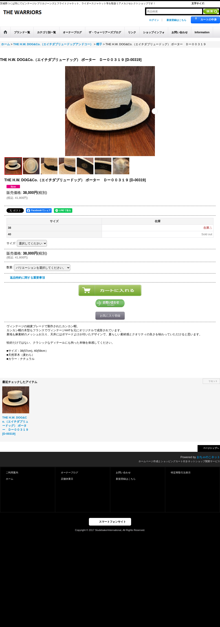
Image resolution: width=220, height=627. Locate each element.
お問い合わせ (123, 472)
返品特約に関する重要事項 (27, 277)
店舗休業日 (67, 478)
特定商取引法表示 (181, 472)
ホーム (9, 478)
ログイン (154, 20)
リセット (213, 381)
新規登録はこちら (176, 20)
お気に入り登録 (110, 315)
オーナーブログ (69, 472)
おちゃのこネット (208, 457)
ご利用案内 (12, 472)
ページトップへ (211, 448)
